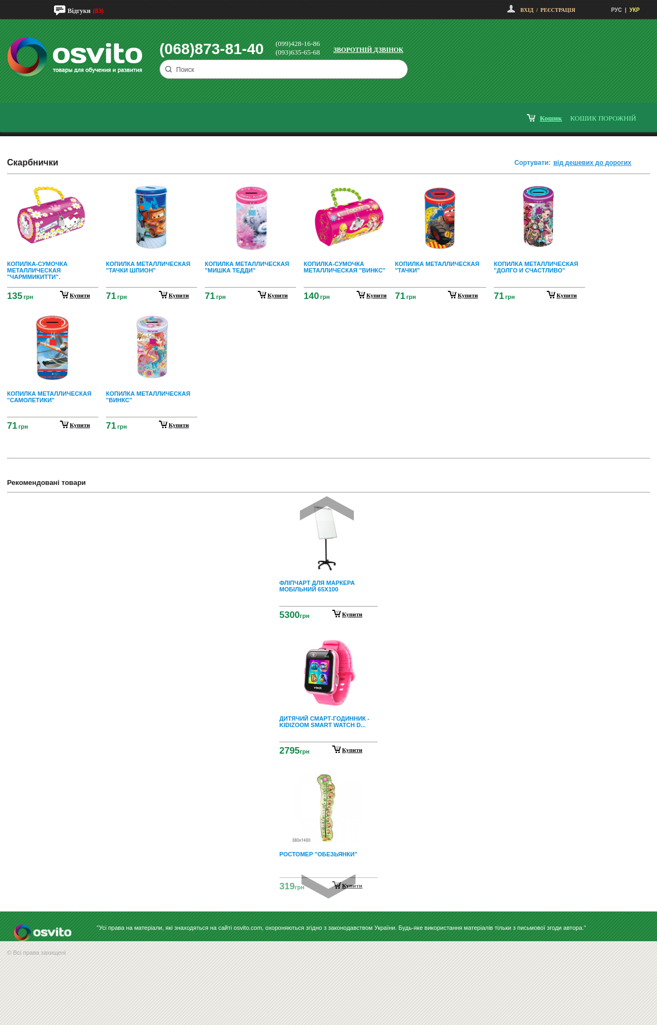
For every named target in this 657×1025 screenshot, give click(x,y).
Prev (327, 508)
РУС (616, 10)
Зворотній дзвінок (368, 50)
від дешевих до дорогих (592, 163)
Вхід (526, 10)
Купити (352, 614)
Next (328, 886)
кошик (551, 118)
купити (80, 295)
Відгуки (79, 11)
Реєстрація (557, 10)
